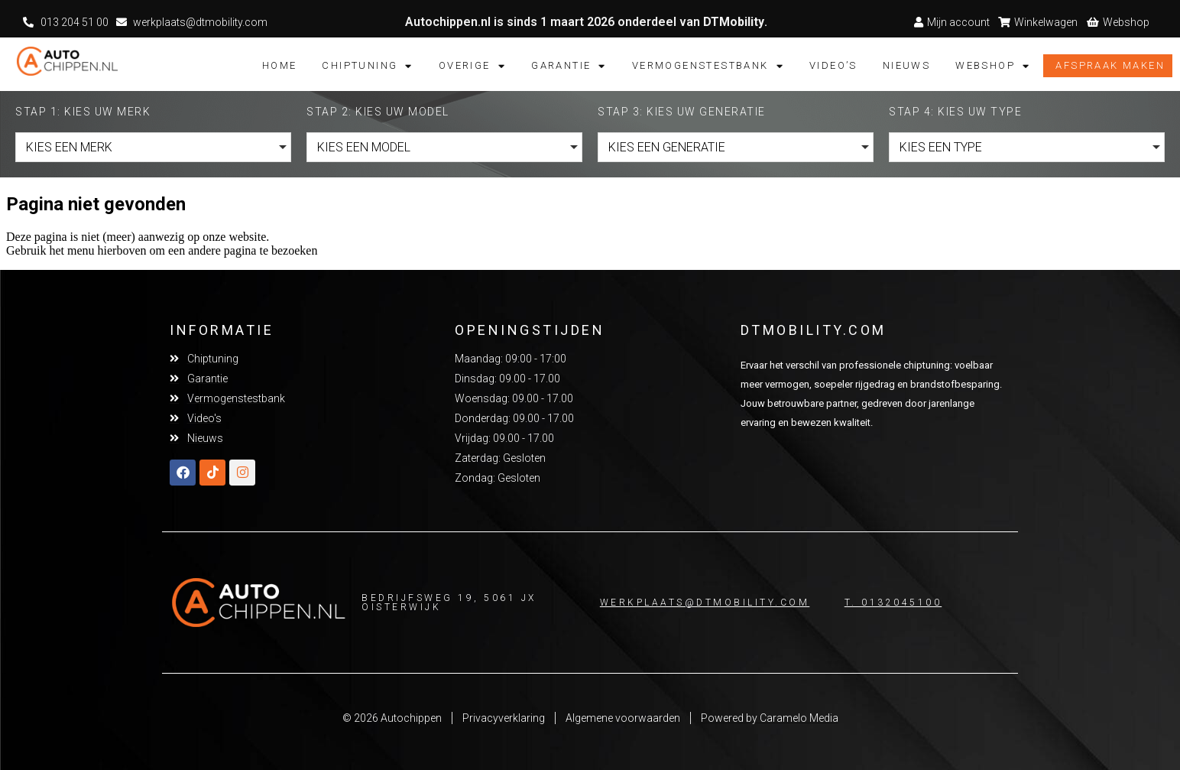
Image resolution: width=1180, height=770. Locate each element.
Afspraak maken (1110, 65)
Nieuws (906, 65)
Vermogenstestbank (708, 65)
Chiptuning (367, 65)
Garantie (569, 65)
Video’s (833, 65)
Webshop (992, 65)
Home (279, 65)
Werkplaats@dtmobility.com (705, 602)
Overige (472, 65)
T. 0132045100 (893, 602)
